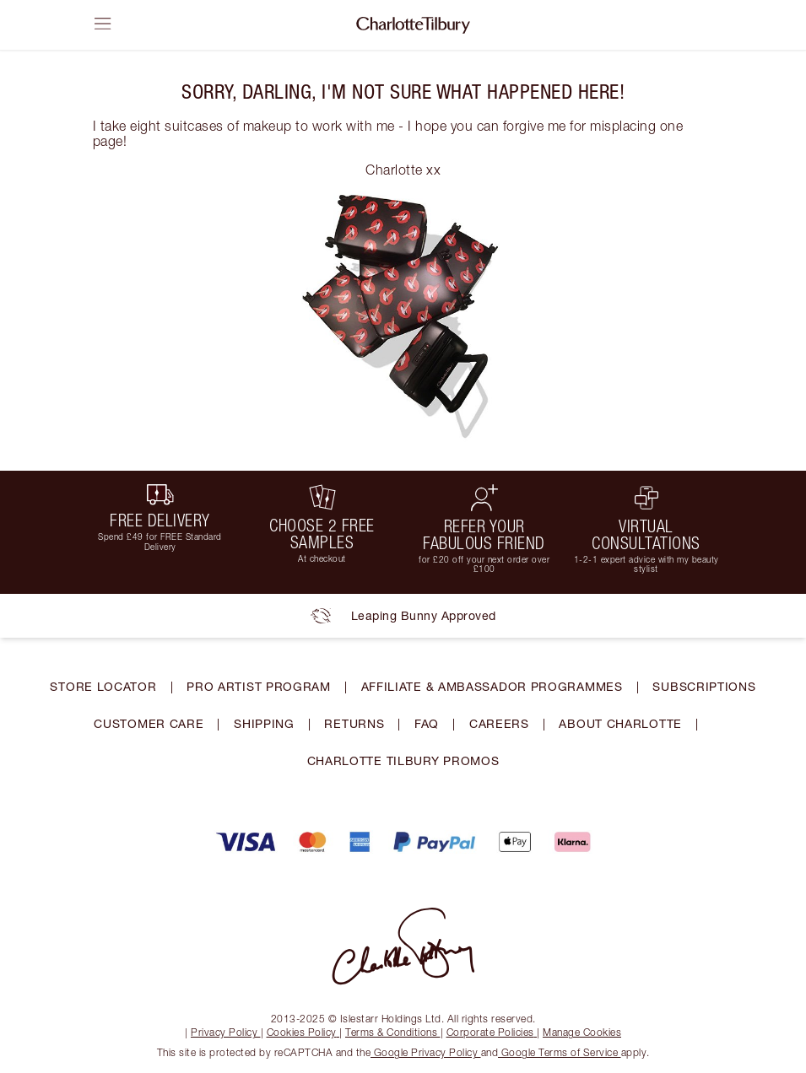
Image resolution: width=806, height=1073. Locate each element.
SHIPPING (264, 723)
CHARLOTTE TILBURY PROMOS (403, 760)
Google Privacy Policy (426, 1052)
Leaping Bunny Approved (403, 615)
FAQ (426, 723)
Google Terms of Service (559, 1052)
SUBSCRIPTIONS (703, 686)
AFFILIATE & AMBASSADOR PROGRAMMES (492, 686)
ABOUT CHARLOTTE (620, 723)
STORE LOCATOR (103, 686)
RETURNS (354, 723)
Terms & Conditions (393, 1032)
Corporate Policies (492, 1032)
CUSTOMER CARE (148, 723)
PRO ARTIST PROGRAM (259, 686)
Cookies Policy (303, 1032)
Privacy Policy (226, 1032)
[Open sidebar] (103, 23)
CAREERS (499, 723)
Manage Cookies (582, 1032)
